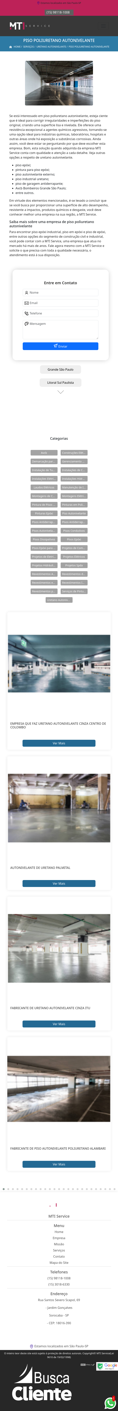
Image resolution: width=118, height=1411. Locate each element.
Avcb (44, 453)
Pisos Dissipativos (44, 539)
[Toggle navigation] (103, 26)
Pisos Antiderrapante (45, 522)
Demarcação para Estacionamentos (45, 461)
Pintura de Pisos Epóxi (45, 505)
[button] (3, 1189)
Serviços (59, 1250)
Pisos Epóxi (74, 539)
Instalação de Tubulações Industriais (45, 470)
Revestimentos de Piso (75, 574)
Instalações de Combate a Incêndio (75, 470)
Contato (59, 1256)
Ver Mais (59, 743)
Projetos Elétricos (74, 556)
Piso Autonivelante (74, 513)
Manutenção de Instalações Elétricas (75, 487)
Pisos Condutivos (74, 530)
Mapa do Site (59, 1263)
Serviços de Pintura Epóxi (75, 591)
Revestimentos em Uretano (45, 582)
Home (59, 1232)
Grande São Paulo (61, 369)
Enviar (62, 346)
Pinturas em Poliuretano (75, 505)
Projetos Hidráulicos (45, 565)
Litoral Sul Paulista (60, 382)
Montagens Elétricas (75, 496)
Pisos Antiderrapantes (75, 522)
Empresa (59, 1238)
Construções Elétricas (75, 453)
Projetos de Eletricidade (45, 556)
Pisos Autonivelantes (45, 530)
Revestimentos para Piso (45, 591)
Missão (59, 1244)
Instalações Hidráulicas (75, 479)
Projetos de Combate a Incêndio (75, 548)
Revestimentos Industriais (75, 582)
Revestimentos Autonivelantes (45, 574)
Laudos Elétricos (44, 487)
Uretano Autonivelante (60, 600)
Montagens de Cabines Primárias (45, 496)
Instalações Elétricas (45, 479)
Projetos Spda (74, 565)
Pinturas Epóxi (44, 513)
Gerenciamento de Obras (75, 461)
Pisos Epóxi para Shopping (45, 548)
